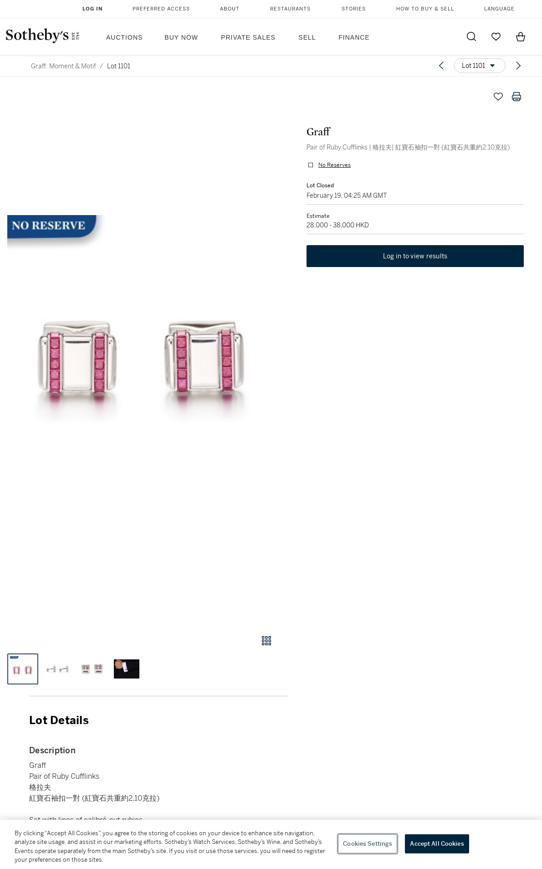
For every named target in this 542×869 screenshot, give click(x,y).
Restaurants (290, 9)
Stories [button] (354, 9)
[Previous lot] (441, 65)
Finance (353, 37)
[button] (144, 352)
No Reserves (334, 165)
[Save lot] (498, 96)
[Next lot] (518, 65)
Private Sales (248, 37)
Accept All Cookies (437, 844)
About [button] (230, 9)
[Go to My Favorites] (496, 36)
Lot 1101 (118, 66)
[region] (271, 844)
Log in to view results (415, 256)
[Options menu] (480, 65)
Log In (92, 9)
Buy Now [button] (181, 37)
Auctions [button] (124, 37)
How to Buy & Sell (425, 9)
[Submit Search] (471, 36)
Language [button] (499, 9)
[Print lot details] (516, 96)
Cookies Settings (367, 844)
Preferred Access (161, 9)
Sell (307, 37)
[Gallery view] (266, 641)
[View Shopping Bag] (520, 36)
